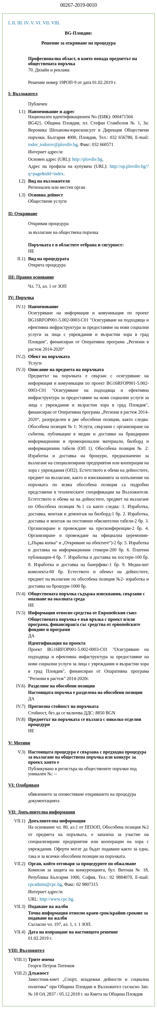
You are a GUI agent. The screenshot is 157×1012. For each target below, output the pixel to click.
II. (14, 22)
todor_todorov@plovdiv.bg (53, 144)
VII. (46, 22)
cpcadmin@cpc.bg (45, 884)
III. (20, 22)
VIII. (55, 22)
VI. (38, 22)
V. (33, 22)
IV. (27, 22)
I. (9, 22)
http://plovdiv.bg (87, 159)
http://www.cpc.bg (56, 899)
